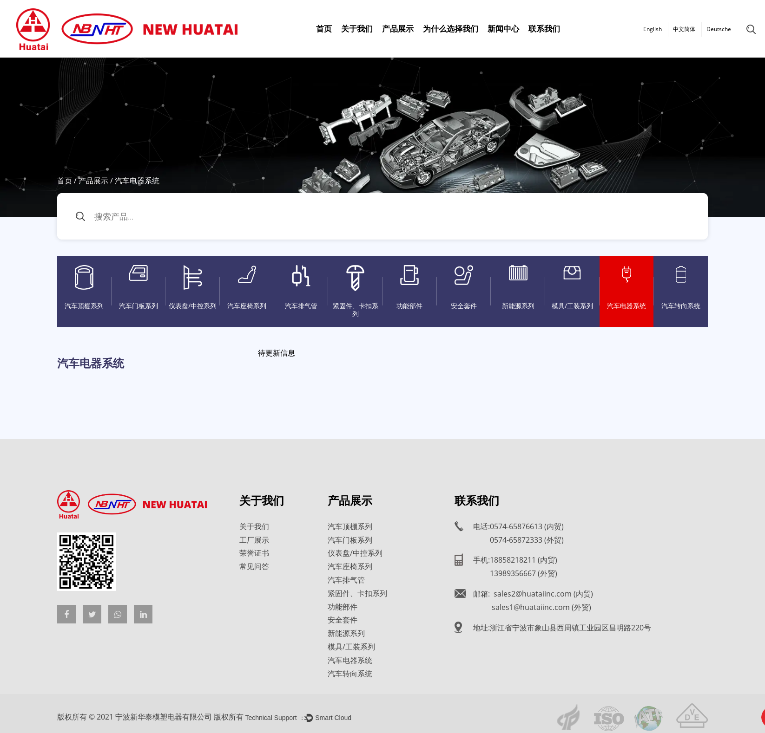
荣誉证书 (254, 553)
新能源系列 (518, 287)
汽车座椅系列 (247, 287)
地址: (562, 628)
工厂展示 (254, 540)
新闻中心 (503, 28)
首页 (324, 28)
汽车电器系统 (627, 287)
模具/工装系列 (572, 287)
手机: (515, 560)
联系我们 (544, 28)
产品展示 (398, 28)
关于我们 (357, 28)
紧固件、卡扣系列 (355, 291)
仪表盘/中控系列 (193, 287)
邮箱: (533, 594)
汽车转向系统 (681, 287)
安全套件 (464, 287)
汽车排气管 (301, 287)
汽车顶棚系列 (84, 287)
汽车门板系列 (139, 287)
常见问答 (254, 566)
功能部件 (410, 287)
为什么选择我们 (450, 28)
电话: (518, 526)
